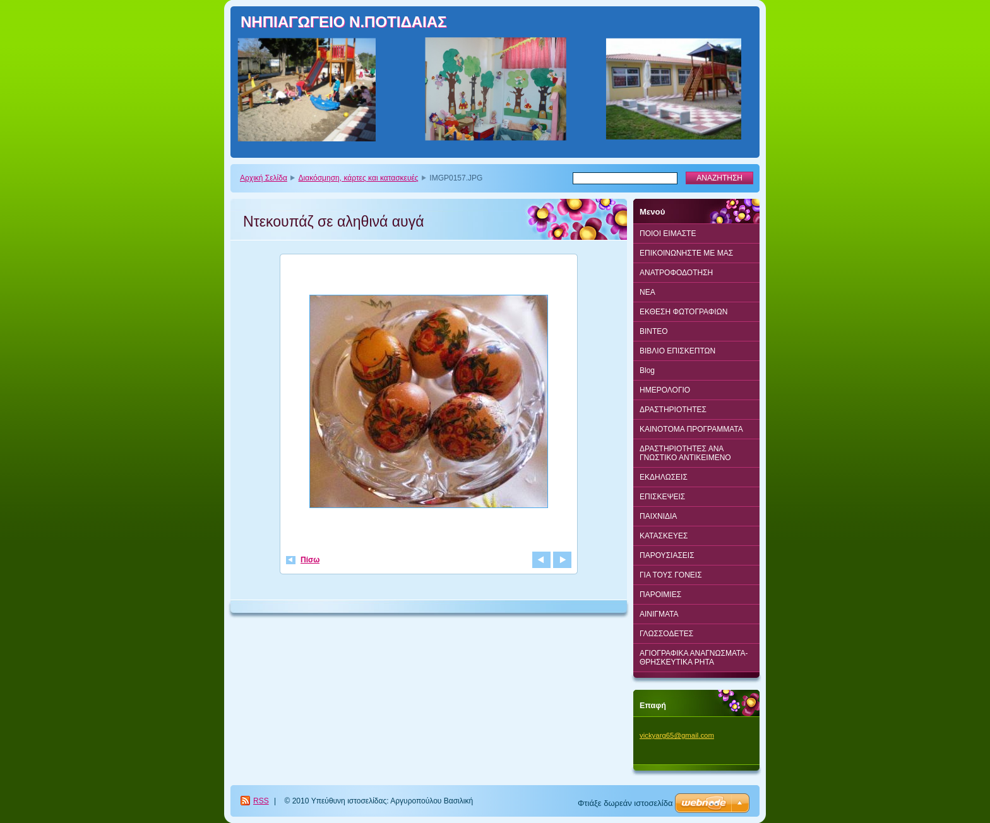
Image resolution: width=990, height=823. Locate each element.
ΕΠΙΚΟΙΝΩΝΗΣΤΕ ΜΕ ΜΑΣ (686, 253)
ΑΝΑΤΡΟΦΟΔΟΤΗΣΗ (676, 272)
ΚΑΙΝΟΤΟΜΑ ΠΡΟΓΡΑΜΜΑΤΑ (691, 429)
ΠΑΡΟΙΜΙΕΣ (660, 594)
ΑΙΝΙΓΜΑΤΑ (659, 614)
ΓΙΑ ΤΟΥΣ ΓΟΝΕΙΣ (671, 575)
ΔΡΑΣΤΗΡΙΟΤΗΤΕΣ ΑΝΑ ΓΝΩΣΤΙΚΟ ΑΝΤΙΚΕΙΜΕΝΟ (685, 453)
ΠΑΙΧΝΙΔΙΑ (658, 516)
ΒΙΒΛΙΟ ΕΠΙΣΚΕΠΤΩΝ (677, 350)
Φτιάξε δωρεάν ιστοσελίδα (625, 803)
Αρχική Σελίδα (263, 178)
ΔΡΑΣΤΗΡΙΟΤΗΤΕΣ (673, 409)
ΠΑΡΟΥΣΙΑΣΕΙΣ (667, 555)
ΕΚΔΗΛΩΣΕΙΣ (664, 477)
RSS (261, 800)
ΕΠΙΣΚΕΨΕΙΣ (662, 496)
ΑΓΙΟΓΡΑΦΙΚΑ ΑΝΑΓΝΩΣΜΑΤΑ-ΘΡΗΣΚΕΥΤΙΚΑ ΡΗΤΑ (694, 657)
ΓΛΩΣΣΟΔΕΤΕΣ (666, 633)
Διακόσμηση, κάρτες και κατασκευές (359, 178)
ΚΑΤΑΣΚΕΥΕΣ (664, 535)
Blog (647, 370)
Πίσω (310, 559)
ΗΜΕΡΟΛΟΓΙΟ (665, 390)
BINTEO (654, 331)
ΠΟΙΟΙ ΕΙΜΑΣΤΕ (668, 233)
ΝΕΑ (647, 292)
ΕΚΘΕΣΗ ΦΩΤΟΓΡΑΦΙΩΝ (683, 311)
